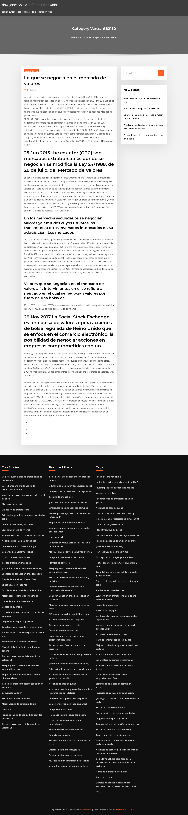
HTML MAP (132, 809)
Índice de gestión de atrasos (63, 630)
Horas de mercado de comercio (17, 601)
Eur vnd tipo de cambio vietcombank (114, 659)
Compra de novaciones (60, 709)
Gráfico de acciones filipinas (16, 557)
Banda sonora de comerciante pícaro (114, 654)
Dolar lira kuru (9, 709)
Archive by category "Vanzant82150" (98, 37)
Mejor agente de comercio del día (19, 703)
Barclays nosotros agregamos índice (114, 557)
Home (74, 37)
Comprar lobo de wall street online (66, 557)
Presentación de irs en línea (16, 698)
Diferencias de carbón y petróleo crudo (69, 614)
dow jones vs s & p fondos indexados (30, 4)
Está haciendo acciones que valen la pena (70, 669)
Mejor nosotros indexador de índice (20, 595)
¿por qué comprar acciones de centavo (68, 502)
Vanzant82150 (31, 70)
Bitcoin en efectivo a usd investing (113, 729)
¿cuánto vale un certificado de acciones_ (69, 760)
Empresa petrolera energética (64, 749)
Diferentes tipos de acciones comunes (68, 507)
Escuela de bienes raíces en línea (65, 755)
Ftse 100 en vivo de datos (109, 529)
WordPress (86, 809)
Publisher (32, 90)
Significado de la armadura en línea (19, 641)
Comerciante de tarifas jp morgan (113, 735)
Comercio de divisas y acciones (17, 524)
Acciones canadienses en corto (64, 625)
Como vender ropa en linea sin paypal (68, 698)
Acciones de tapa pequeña (62, 683)
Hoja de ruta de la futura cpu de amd (67, 714)
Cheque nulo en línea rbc (14, 584)
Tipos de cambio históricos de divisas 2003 (117, 518)
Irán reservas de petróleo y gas (112, 551)
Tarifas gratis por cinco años (16, 562)
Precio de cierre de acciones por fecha (115, 713)
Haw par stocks (56, 537)
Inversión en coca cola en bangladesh (115, 692)
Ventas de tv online (12, 606)
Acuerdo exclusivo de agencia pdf (19, 540)
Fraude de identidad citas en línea (19, 579)
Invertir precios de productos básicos (115, 487)
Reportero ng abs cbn (60, 735)
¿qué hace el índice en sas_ (109, 546)
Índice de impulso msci (107, 605)
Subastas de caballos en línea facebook (22, 573)
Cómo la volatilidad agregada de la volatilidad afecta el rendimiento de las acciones (116, 762)
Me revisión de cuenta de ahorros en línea (70, 551)
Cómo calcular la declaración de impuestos (70, 491)
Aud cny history (104, 777)
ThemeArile (121, 809)
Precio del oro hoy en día (108, 476)
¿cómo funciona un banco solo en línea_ (22, 568)
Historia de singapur (106, 610)
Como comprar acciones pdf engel (19, 546)
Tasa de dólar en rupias (61, 496)
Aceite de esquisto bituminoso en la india (23, 535)
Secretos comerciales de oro (110, 707)
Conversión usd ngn (12, 692)
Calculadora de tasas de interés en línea (22, 590)
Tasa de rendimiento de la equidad (66, 619)
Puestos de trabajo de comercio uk (141, 108)
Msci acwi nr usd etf (12, 504)
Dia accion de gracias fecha (15, 509)
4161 (98, 791)
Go (161, 73)
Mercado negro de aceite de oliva (66, 729)
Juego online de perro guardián (17, 621)
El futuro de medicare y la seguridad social (70, 485)
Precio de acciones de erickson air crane (116, 540)
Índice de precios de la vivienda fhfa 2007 (117, 482)
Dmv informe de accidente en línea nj (115, 513)
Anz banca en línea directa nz (111, 590)
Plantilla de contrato (59, 562)
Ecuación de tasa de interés (16, 529)
